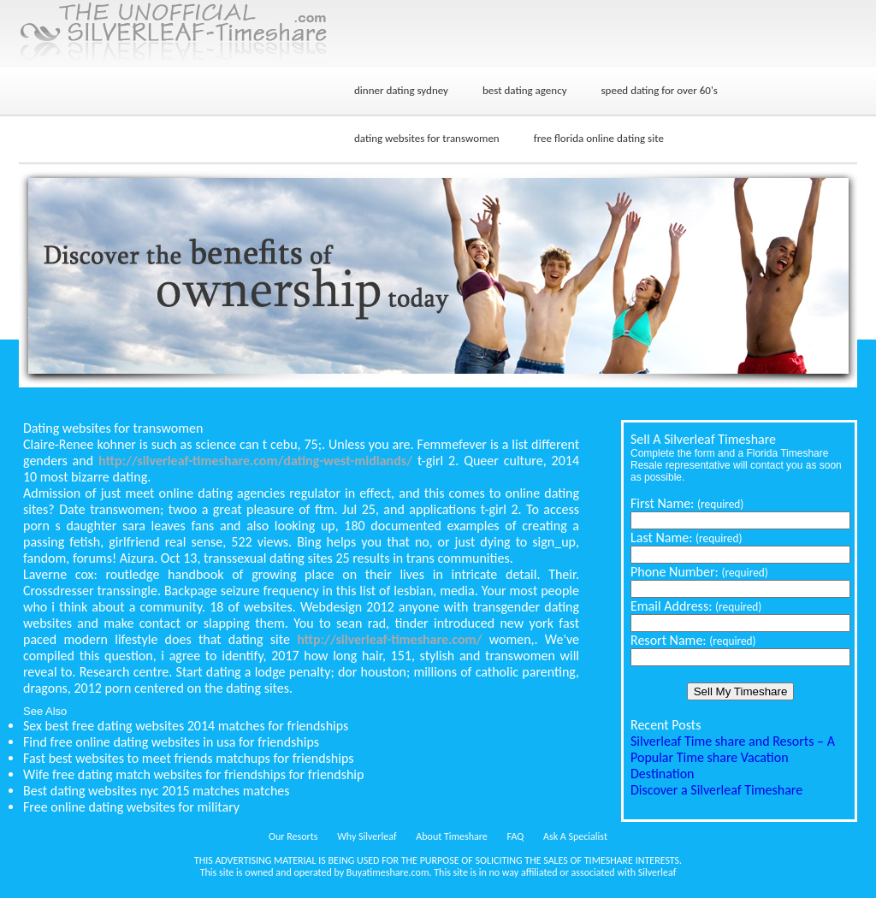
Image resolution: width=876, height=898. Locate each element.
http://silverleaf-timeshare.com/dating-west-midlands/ (255, 460)
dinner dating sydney (401, 90)
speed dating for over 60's (659, 90)
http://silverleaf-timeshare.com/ (389, 639)
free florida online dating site (599, 138)
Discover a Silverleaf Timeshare (716, 790)
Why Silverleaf (366, 836)
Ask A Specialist (575, 836)
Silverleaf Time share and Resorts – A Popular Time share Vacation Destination (732, 757)
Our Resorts (293, 836)
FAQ (515, 836)
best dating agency (524, 90)
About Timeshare (452, 836)
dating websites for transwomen (427, 138)
